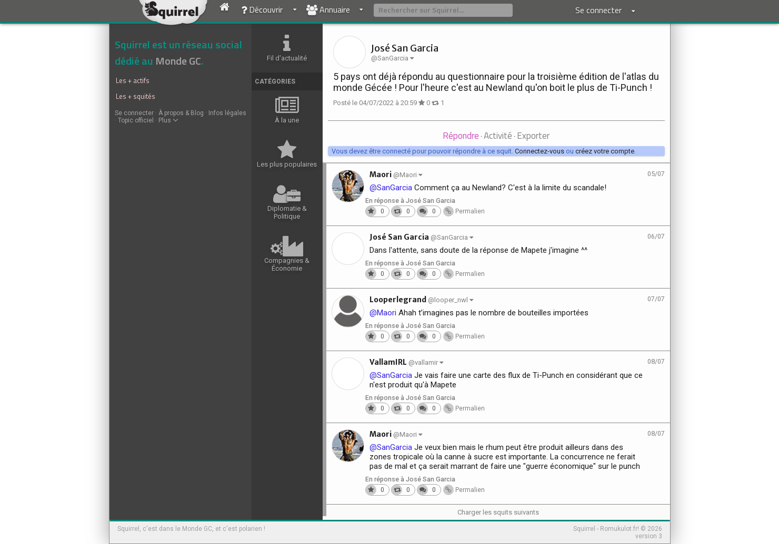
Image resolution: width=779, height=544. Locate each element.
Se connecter (134, 113)
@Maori (382, 312)
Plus (168, 120)
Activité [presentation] (498, 135)
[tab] (461, 136)
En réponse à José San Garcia (410, 200)
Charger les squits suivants (498, 512)
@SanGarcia (390, 187)
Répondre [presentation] (461, 135)
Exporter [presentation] (533, 135)
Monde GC (178, 61)
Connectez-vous (539, 151)
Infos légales (227, 113)
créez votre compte (604, 151)
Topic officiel (136, 120)
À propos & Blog (181, 113)
